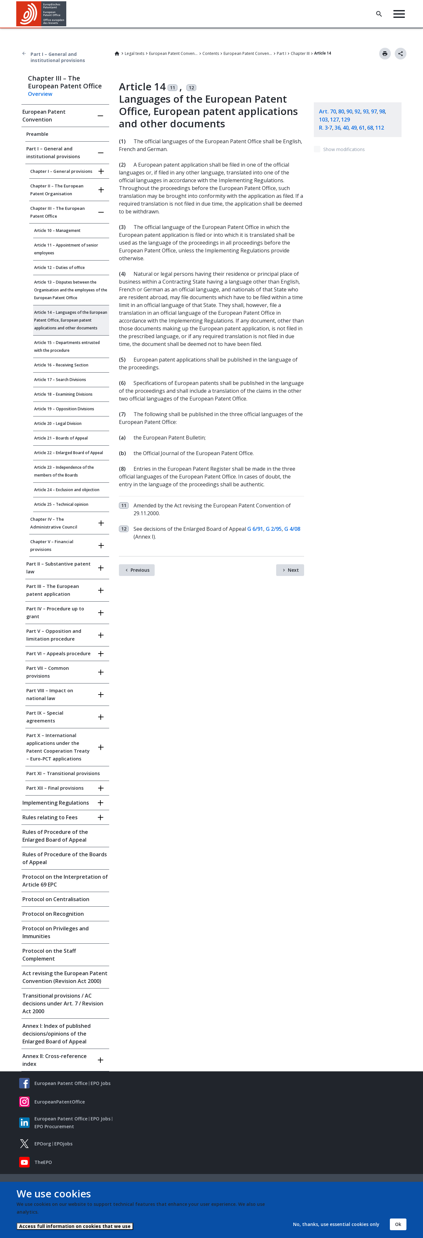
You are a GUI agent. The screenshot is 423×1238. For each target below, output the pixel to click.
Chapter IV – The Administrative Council (53, 523)
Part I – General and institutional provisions (58, 57)
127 (334, 119)
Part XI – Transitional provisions (63, 773)
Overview (40, 93)
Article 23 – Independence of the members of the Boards (64, 471)
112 (379, 127)
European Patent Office (60, 1083)
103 (323, 119)
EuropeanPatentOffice (59, 1102)
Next (293, 570)
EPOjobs (63, 1144)
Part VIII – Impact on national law (49, 694)
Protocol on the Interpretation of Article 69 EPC (65, 880)
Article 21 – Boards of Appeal (61, 438)
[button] (67, 13)
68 (370, 127)
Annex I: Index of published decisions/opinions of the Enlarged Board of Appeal (56, 1033)
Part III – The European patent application (52, 590)
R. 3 (323, 127)
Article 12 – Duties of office (59, 267)
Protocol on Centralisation (55, 899)
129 (345, 119)
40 (346, 127)
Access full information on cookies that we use (75, 1226)
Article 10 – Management (57, 230)
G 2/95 (274, 528)
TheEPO (43, 1162)
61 (362, 127)
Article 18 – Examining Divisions (63, 394)
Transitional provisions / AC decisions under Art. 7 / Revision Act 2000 (62, 1003)
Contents (210, 53)
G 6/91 (255, 528)
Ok (398, 1224)
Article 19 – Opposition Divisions (64, 409)
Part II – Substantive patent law (58, 568)
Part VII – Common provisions (47, 672)
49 (354, 127)
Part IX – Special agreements (44, 717)
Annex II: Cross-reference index (54, 1060)
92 (357, 111)
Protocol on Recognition (53, 913)
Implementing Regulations (55, 802)
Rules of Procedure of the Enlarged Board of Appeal (55, 835)
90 (349, 111)
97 (374, 111)
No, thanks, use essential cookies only (336, 1224)
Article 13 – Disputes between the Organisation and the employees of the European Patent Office (70, 289)
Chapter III (300, 53)
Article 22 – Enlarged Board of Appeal (68, 452)
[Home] (41, 13)
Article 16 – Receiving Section (61, 365)
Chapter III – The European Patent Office (57, 212)
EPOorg (42, 1144)
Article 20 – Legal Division (58, 423)
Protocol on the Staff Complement (49, 954)
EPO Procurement (54, 1126)
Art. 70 (327, 111)
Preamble (37, 134)
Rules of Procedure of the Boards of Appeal (64, 858)
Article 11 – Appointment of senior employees (66, 249)
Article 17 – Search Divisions (60, 379)
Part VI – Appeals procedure (58, 653)
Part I (281, 53)
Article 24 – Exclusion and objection (66, 489)
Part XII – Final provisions (54, 788)
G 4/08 (292, 528)
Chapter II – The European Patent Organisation (56, 190)
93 (366, 111)
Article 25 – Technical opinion (61, 504)
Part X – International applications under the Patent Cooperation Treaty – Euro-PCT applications (58, 747)
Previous (140, 570)
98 (382, 111)
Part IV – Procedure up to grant (55, 612)
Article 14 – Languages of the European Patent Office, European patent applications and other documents (70, 320)
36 (337, 127)
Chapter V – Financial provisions (51, 545)
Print (385, 53)
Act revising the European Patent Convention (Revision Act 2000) (65, 977)
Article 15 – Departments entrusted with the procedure (67, 346)
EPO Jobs (100, 1083)
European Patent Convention (173, 53)
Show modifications (344, 149)
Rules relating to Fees (50, 817)
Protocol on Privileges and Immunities (55, 932)
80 (341, 111)
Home (117, 53)
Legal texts (134, 53)
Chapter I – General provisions (61, 171)
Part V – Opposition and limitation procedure (53, 635)
